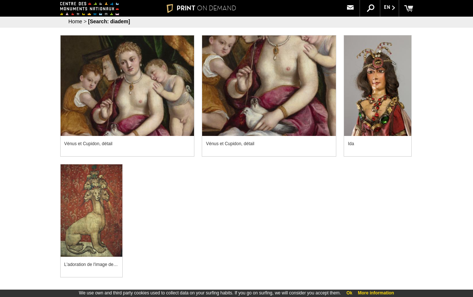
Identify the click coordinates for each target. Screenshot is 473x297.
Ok (349, 293)
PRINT (201, 8)
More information (376, 293)
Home (75, 21)
